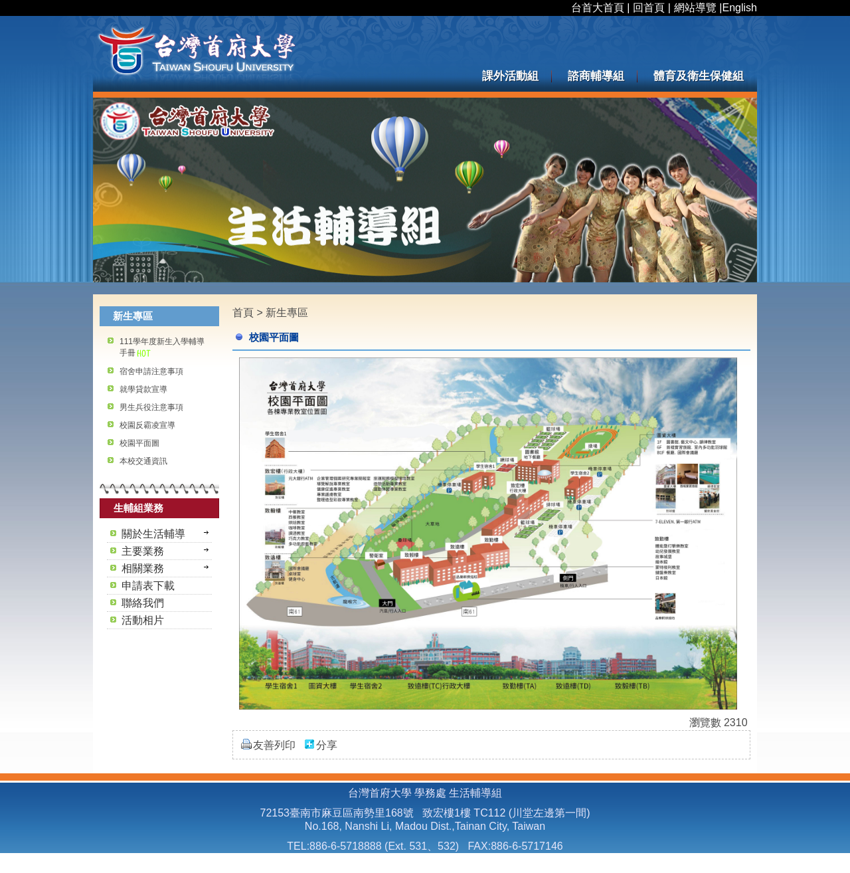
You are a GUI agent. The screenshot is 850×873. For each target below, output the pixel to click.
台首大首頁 (597, 7)
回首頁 (649, 7)
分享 (326, 745)
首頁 (243, 312)
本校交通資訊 (143, 461)
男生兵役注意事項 (151, 407)
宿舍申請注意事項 (151, 371)
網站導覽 (695, 7)
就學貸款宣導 (143, 389)
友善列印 (274, 745)
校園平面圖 (139, 443)
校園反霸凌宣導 (147, 425)
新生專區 (287, 312)
